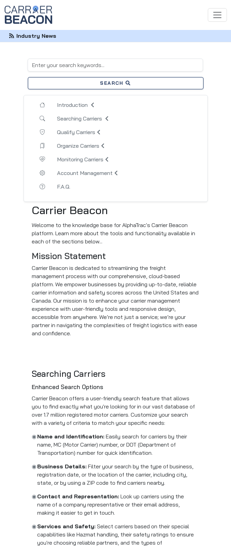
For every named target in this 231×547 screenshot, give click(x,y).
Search (115, 83)
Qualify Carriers (79, 132)
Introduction (76, 104)
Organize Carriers (81, 145)
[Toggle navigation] (217, 15)
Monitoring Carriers (83, 159)
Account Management (88, 173)
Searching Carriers (83, 118)
